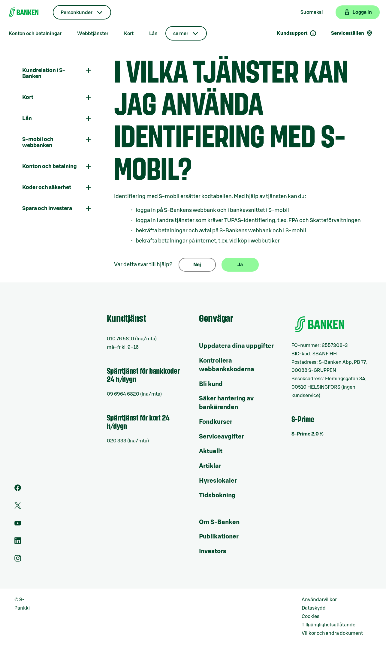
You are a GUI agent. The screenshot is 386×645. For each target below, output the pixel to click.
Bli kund (211, 384)
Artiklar (210, 466)
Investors (212, 551)
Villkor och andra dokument (332, 633)
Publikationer (219, 537)
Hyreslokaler (218, 481)
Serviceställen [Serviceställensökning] (352, 33)
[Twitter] (17, 507)
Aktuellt (210, 451)
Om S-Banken (219, 522)
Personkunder (76, 12)
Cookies (310, 616)
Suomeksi (311, 12)
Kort (129, 33)
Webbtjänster (92, 33)
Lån (153, 33)
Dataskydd (314, 608)
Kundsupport (297, 33)
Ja (240, 264)
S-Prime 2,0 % (307, 434)
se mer (180, 33)
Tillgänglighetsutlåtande (328, 624)
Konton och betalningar (35, 33)
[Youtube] (17, 525)
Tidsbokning (217, 496)
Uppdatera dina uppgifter (236, 346)
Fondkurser (215, 422)
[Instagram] (17, 560)
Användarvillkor (319, 599)
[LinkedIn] (17, 542)
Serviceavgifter (221, 437)
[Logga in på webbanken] (358, 12)
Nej (197, 264)
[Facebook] (17, 489)
